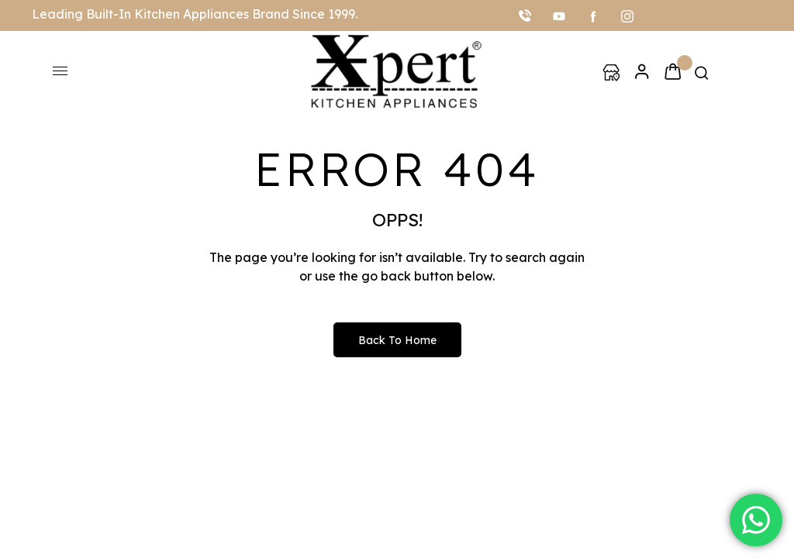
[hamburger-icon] (60, 70)
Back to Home (397, 340)
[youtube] (559, 15)
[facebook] (593, 15)
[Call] (525, 15)
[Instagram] (627, 15)
